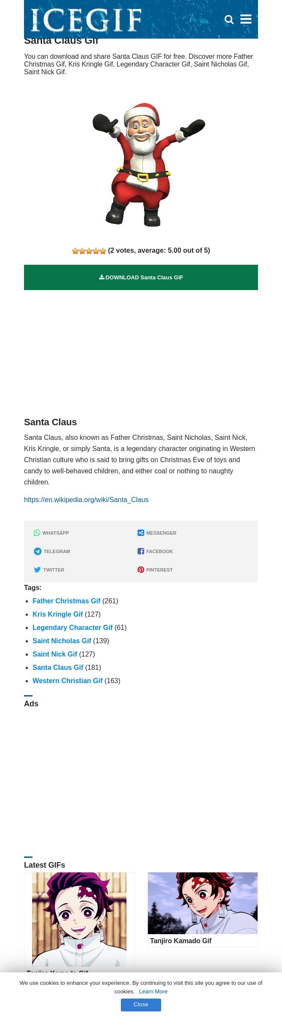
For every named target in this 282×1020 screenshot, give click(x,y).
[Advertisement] (141, 350)
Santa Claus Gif (58, 667)
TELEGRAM (52, 551)
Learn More (153, 991)
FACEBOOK (155, 551)
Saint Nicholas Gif (62, 641)
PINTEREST (155, 570)
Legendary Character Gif (73, 627)
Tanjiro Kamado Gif (181, 940)
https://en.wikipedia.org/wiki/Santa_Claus (86, 499)
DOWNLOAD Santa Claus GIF (141, 277)
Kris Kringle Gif (58, 614)
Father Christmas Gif (66, 601)
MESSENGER (157, 533)
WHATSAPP (51, 533)
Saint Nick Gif (55, 654)
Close (141, 1004)
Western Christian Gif (67, 680)
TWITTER (49, 570)
